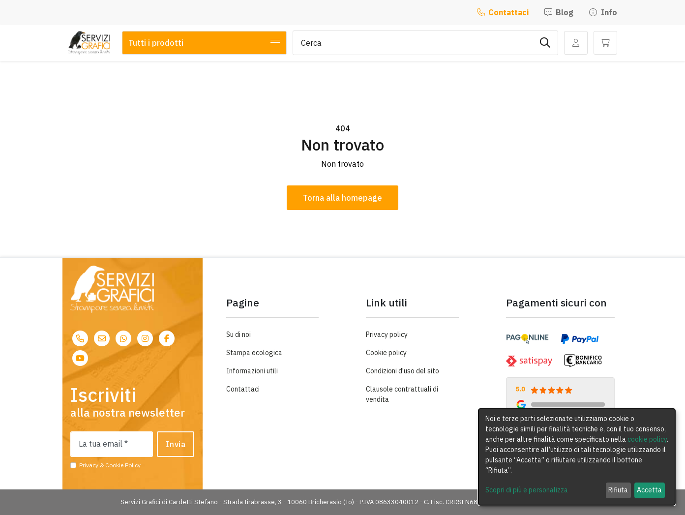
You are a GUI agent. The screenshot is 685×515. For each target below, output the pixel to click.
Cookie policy (386, 352)
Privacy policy (387, 334)
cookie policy (647, 439)
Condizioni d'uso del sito (402, 370)
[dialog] (576, 457)
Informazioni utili (252, 370)
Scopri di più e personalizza (526, 489)
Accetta (649, 489)
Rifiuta (618, 489)
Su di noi (238, 334)
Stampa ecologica (254, 352)
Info (603, 12)
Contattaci (503, 12)
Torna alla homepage (342, 198)
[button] (605, 43)
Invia (176, 444)
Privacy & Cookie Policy (110, 465)
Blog (558, 12)
